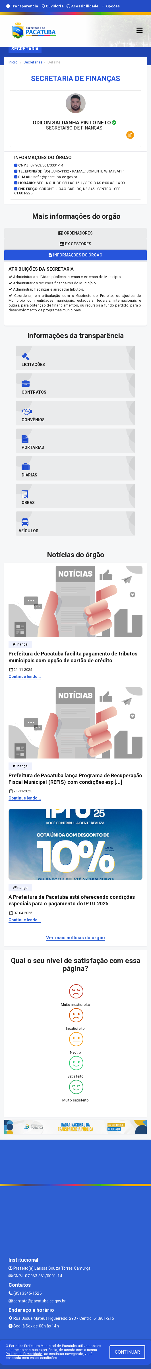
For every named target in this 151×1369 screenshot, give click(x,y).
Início (13, 62)
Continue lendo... (25, 676)
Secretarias (33, 62)
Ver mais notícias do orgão (75, 937)
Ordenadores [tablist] (75, 233)
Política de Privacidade (24, 1354)
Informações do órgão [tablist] (75, 255)
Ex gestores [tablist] (75, 244)
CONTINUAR (127, 1352)
